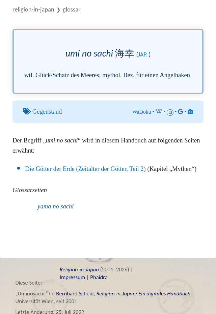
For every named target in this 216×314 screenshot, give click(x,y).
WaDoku (141, 112)
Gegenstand (47, 111)
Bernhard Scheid (74, 293)
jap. (142, 54)
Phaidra (98, 277)
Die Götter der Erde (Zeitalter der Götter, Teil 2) (85, 168)
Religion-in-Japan (33, 9)
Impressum (72, 277)
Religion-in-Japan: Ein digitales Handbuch (143, 293)
